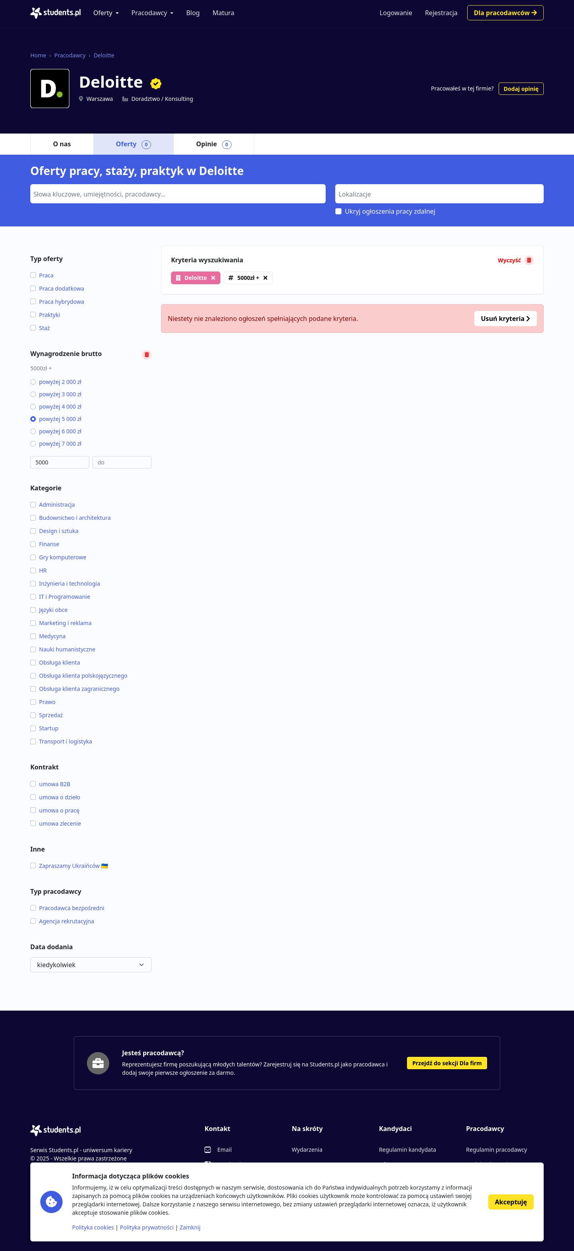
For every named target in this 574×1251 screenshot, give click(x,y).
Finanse (44, 544)
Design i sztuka (54, 531)
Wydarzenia (307, 1149)
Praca (41, 275)
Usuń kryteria (505, 318)
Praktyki (45, 315)
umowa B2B (50, 784)
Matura (223, 12)
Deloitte (104, 55)
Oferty (102, 12)
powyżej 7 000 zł (55, 443)
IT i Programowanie (60, 596)
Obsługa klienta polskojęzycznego (79, 675)
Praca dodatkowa (57, 288)
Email (224, 1149)
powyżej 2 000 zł (55, 382)
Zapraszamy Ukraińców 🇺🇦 (69, 865)
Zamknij (190, 1227)
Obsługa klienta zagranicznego (75, 688)
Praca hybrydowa (57, 301)
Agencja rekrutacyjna (62, 921)
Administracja (52, 504)
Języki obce (49, 610)
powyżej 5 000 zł (55, 419)
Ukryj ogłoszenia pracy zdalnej (390, 211)
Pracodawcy (149, 12)
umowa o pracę (54, 810)
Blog (193, 12)
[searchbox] (176, 193)
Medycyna (48, 636)
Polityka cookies (93, 1227)
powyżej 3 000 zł (55, 394)
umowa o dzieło (55, 797)
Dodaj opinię (521, 88)
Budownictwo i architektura (70, 517)
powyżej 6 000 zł (55, 431)
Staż (40, 328)
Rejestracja (441, 12)
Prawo (42, 702)
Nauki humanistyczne (62, 649)
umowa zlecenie (55, 823)
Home (38, 55)
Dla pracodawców (505, 12)
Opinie (214, 144)
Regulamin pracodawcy (496, 1149)
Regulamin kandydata (407, 1149)
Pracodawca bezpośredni (67, 908)
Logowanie (395, 12)
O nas (62, 144)
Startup (44, 728)
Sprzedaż (46, 715)
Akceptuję (511, 1202)
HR (38, 570)
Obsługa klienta (55, 662)
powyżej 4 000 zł (55, 406)
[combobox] (178, 193)
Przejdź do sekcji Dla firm (447, 1063)
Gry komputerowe (58, 557)
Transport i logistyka (61, 741)
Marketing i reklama (61, 623)
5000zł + (248, 277)
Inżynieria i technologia (65, 583)
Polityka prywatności (147, 1227)
